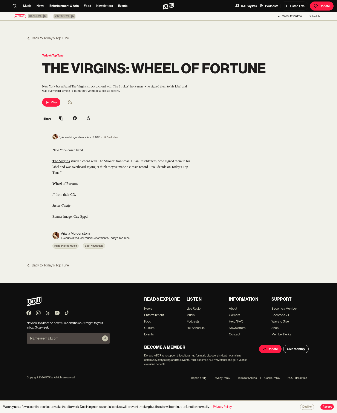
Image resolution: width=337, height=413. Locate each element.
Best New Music (94, 245)
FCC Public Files (295, 377)
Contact (234, 334)
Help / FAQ (236, 321)
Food (87, 6)
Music (27, 6)
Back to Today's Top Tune (48, 38)
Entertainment (154, 315)
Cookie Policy (270, 377)
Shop (275, 328)
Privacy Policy (220, 377)
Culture (149, 328)
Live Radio (194, 308)
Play (51, 102)
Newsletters (104, 6)
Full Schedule (196, 328)
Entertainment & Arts (64, 6)
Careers (234, 315)
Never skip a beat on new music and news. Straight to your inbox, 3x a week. (65, 325)
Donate (322, 6)
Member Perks (281, 334)
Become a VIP (280, 315)
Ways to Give (280, 321)
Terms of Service (245, 377)
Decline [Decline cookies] (307, 406)
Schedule (314, 16)
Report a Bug (198, 377)
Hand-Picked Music (65, 245)
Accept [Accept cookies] (327, 406)
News (40, 6)
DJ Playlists (246, 6)
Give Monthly (296, 349)
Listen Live (294, 6)
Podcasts (268, 6)
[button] (37, 16)
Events (122, 6)
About (233, 308)
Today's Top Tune (52, 55)
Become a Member (284, 308)
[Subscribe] (105, 338)
